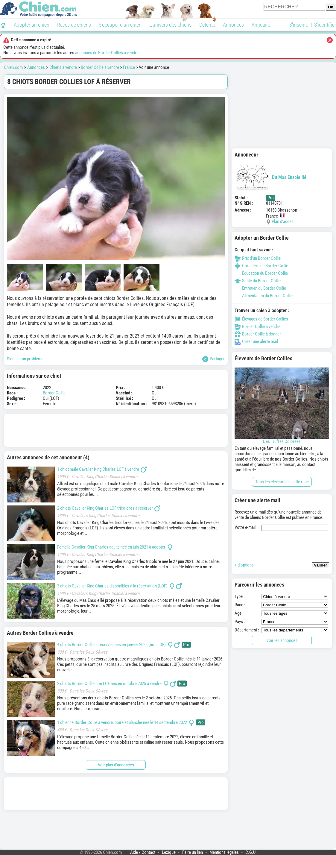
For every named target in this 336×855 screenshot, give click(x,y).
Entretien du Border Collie (260, 288)
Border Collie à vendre (100, 67)
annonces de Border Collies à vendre (107, 52)
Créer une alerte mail (256, 341)
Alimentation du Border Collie (264, 295)
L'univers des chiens (170, 25)
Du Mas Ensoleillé (270, 177)
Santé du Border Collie (258, 280)
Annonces (233, 25)
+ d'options (244, 565)
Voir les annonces (281, 640)
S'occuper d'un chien (120, 25)
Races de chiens (74, 25)
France (129, 67)
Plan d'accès (283, 221)
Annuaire (261, 25)
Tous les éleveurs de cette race (282, 482)
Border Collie (54, 393)
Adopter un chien (31, 25)
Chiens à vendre (63, 67)
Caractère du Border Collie (261, 265)
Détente (207, 25)
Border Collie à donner (258, 334)
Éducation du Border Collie (261, 273)
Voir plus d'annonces (116, 765)
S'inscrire (298, 25)
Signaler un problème (25, 359)
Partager (213, 359)
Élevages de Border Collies (261, 319)
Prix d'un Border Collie (258, 258)
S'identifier (325, 25)
